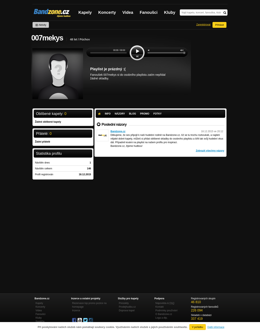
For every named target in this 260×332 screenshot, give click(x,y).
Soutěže (40, 321)
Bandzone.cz (117, 131)
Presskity (124, 303)
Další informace (215, 327)
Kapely (85, 12)
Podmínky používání (166, 310)
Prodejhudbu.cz (127, 306)
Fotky (157, 113)
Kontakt (159, 306)
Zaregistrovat (203, 24)
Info (108, 113)
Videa (127, 12)
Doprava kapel (126, 310)
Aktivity (40, 25)
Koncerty (107, 12)
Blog (132, 113)
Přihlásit (219, 25)
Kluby (170, 12)
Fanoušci (149, 12)
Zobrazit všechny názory (210, 150)
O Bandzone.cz (163, 314)
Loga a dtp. (161, 317)
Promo (144, 113)
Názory (120, 113)
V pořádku (197, 327)
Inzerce (76, 310)
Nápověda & (164, 303)
